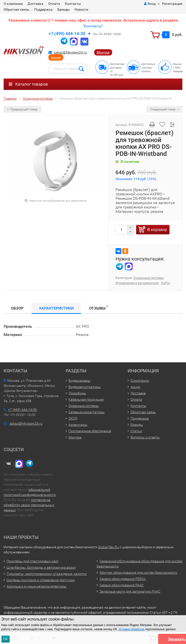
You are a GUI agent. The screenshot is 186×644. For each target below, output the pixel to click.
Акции (56, 57)
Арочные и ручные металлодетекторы (37, 586)
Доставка (35, 4)
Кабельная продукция (86, 399)
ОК (5, 639)
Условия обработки (131, 629)
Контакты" (93, 26)
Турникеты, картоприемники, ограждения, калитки (47, 574)
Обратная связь (16, 9)
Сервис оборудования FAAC (122, 585)
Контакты (73, 4)
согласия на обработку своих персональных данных (29, 505)
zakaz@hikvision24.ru (70, 52)
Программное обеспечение (90, 431)
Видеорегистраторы (85, 387)
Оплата (54, 4)
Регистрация (172, 4)
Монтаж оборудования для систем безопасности (138, 572)
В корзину (157, 229)
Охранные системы (148, 278)
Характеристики (56, 308)
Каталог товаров (28, 84)
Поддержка (43, 9)
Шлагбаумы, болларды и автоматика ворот (41, 567)
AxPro (165, 283)
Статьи (136, 431)
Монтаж (103, 52)
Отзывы (98, 307)
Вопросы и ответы (145, 437)
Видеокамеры (80, 380)
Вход (149, 4)
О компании (13, 4)
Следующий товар (164, 109)
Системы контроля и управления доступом (41, 580)
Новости (81, 9)
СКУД (73, 418)
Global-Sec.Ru (108, 547)
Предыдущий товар (22, 109)
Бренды (63, 9)
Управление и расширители (137, 283)
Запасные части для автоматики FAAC (130, 591)
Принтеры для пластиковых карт (33, 561)
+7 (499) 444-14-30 (66, 33)
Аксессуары (78, 425)
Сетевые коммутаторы (87, 412)
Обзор (17, 308)
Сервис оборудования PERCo (123, 579)
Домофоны (77, 393)
